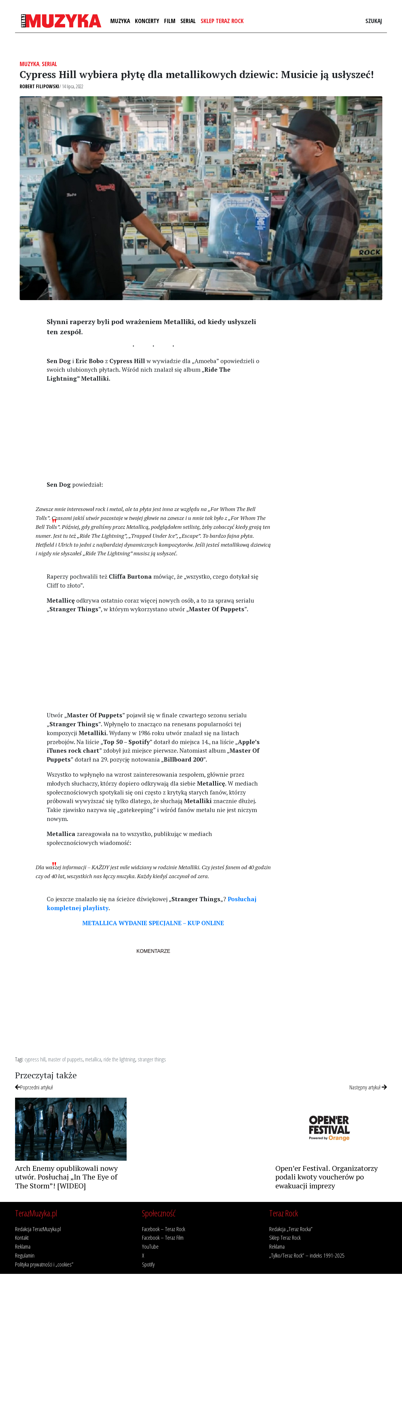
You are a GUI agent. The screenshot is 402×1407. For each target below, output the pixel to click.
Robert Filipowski (39, 86)
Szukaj (373, 21)
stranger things (152, 1059)
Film (169, 21)
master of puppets (65, 1059)
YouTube (150, 1246)
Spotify (148, 1264)
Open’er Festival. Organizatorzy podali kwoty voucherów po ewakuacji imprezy (326, 1177)
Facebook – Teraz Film (162, 1237)
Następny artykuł (368, 1087)
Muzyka (120, 21)
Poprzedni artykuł (34, 1087)
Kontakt (22, 1237)
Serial (188, 21)
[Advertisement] (153, 431)
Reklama (22, 1246)
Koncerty (147, 21)
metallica (93, 1059)
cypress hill (35, 1059)
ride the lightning (119, 1059)
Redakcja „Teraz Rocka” (291, 1229)
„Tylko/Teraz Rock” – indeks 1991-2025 (307, 1255)
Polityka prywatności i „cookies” (44, 1264)
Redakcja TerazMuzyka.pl (38, 1229)
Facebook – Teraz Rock (163, 1229)
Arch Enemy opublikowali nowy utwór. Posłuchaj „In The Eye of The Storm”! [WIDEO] (66, 1177)
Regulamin (24, 1255)
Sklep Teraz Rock (222, 21)
